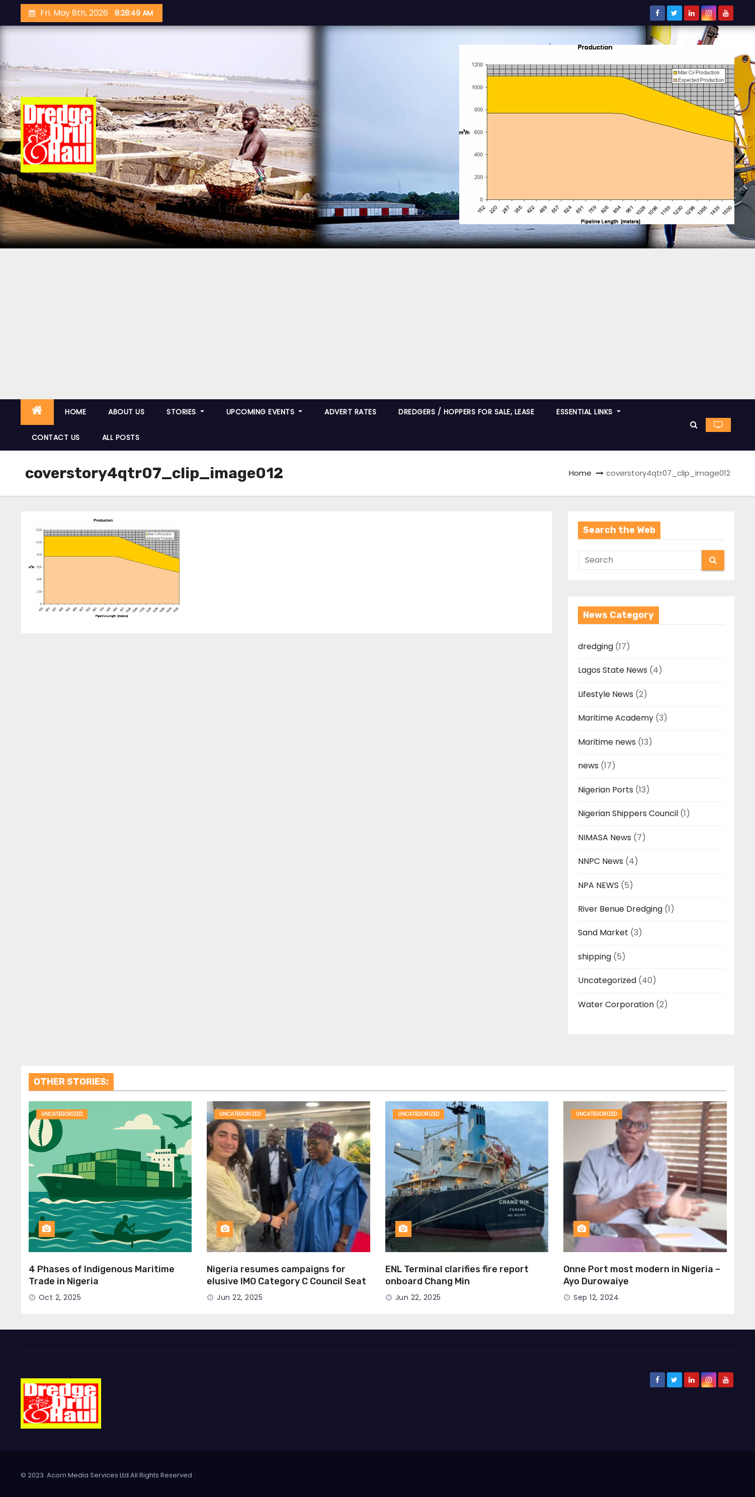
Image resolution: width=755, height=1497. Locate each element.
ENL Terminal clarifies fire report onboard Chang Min (457, 1275)
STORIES (185, 412)
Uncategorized (607, 980)
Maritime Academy (615, 718)
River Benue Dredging (620, 909)
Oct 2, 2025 (60, 1297)
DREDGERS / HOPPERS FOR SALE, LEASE (466, 412)
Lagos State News (612, 670)
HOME (75, 412)
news (588, 765)
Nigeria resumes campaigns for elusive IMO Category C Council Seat (286, 1275)
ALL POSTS (121, 437)
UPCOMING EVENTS (264, 412)
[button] (694, 424)
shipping (594, 956)
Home (580, 473)
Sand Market (603, 932)
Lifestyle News (605, 694)
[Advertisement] (378, 323)
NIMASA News (604, 837)
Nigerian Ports (605, 790)
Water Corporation (616, 1004)
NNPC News (600, 861)
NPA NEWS (598, 885)
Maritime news (607, 742)
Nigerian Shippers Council (628, 813)
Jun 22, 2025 (240, 1297)
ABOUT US (126, 412)
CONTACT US (56, 437)
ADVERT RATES (350, 412)
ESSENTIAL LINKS (588, 412)
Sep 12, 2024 (596, 1297)
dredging (595, 646)
